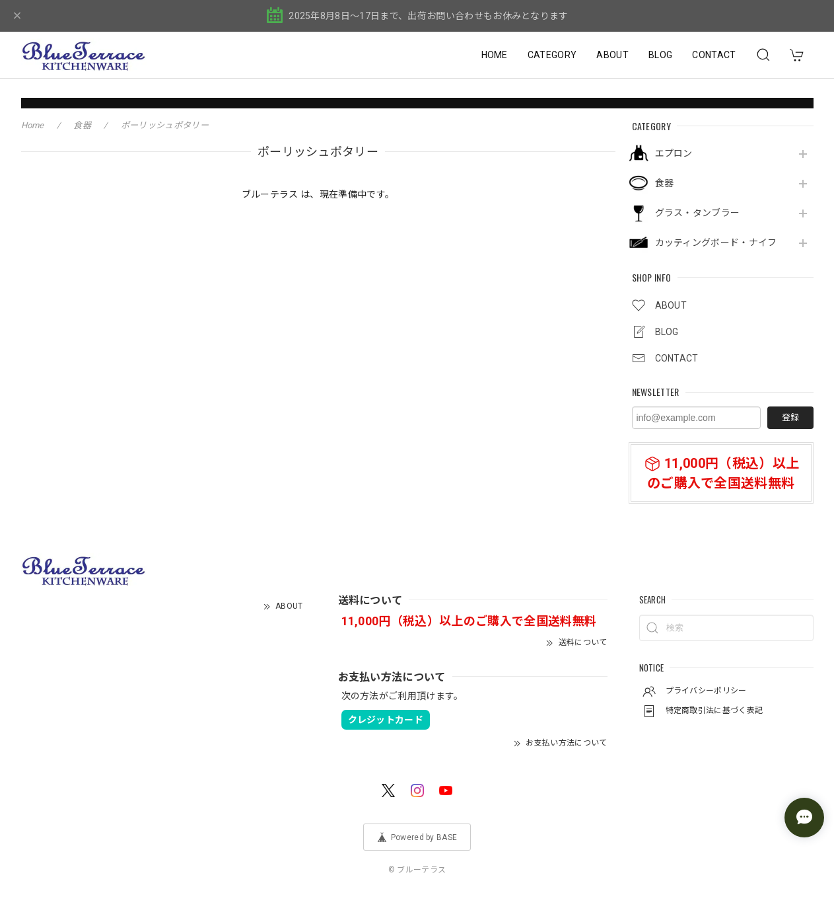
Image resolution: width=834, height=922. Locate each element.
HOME (494, 55)
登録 (790, 417)
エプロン (674, 153)
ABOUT (612, 55)
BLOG (660, 55)
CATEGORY (552, 55)
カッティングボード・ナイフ (716, 242)
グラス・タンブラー (697, 213)
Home (32, 125)
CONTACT (714, 55)
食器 (664, 183)
